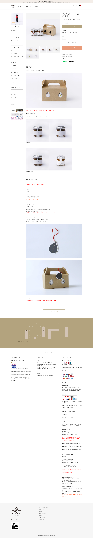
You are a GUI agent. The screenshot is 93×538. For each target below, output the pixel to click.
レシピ (12, 91)
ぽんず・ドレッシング (15, 40)
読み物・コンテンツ (39, 6)
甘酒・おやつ (13, 44)
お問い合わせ (41, 526)
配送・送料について (42, 513)
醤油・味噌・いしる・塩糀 (16, 34)
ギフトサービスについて (43, 507)
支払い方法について (42, 517)
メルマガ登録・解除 (42, 523)
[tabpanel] (17, 19)
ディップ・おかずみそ (15, 37)
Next (58, 29)
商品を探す (19, 6)
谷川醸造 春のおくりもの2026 (17, 68)
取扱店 (12, 101)
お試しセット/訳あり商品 (15, 78)
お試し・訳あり (14, 53)
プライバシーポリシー (43, 521)
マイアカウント (42, 525)
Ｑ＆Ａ (40, 511)
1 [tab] (15, 26)
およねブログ (13, 94)
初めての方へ (41, 509)
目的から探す (28, 6)
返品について (64, 53)
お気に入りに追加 (72, 42)
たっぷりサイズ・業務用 (15, 75)
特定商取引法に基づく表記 (67, 54)
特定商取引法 (41, 519)
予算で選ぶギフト (14, 82)
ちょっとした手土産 (14, 72)
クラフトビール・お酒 (15, 47)
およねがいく (13, 97)
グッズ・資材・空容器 (15, 56)
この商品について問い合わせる (67, 56)
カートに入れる (72, 47)
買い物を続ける (64, 58)
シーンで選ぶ (13, 65)
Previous (28, 29)
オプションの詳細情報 (72, 26)
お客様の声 (13, 104)
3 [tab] (18, 26)
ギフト (12, 50)
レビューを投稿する (54, 311)
